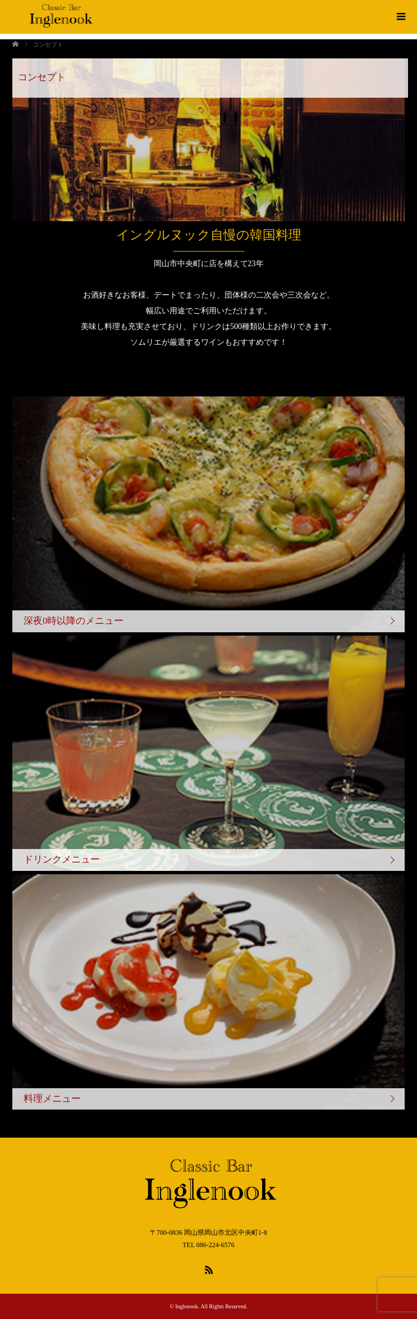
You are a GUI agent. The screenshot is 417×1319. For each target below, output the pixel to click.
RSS (209, 1269)
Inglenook (186, 1306)
